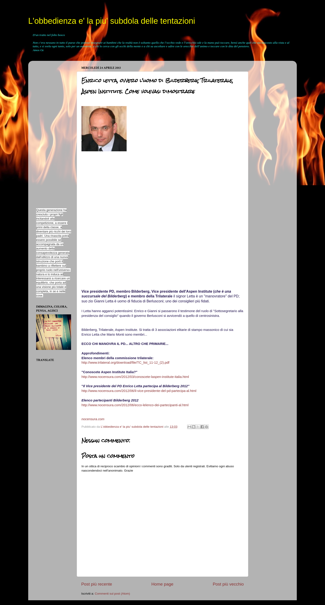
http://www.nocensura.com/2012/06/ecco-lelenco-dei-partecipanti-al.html (134, 405)
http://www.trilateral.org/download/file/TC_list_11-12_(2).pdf (125, 362)
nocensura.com (92, 419)
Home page (162, 584)
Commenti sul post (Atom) (112, 593)
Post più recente (96, 584)
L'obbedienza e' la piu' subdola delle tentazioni (111, 21)
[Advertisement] (49, 132)
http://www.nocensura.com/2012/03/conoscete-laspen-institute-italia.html (135, 377)
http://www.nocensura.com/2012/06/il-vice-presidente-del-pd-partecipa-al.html (138, 391)
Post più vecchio (228, 584)
